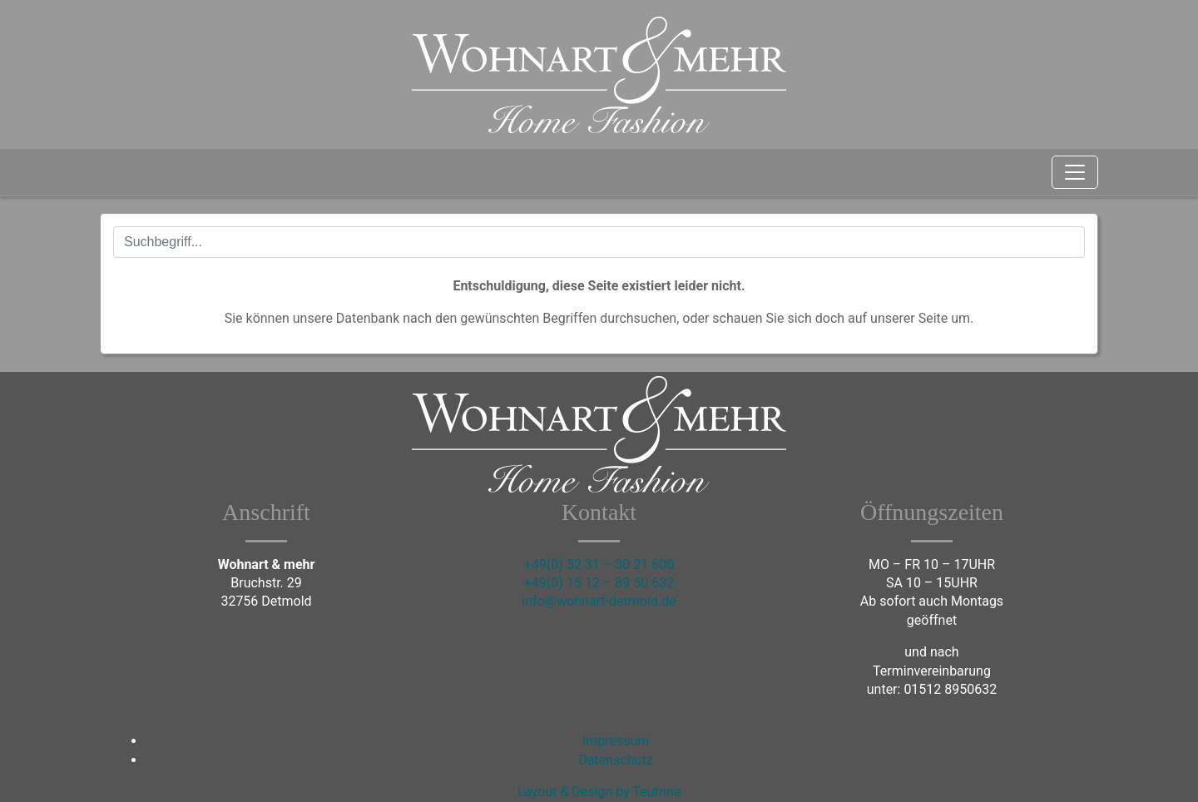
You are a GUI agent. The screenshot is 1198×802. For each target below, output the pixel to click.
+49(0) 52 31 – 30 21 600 (599, 564)
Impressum (616, 741)
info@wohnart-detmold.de (599, 601)
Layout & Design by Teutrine (599, 792)
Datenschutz (615, 760)
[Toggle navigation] (1075, 172)
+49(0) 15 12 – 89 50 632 (599, 583)
